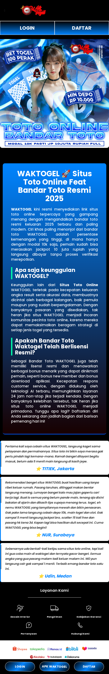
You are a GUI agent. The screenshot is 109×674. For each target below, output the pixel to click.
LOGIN (27, 28)
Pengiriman (54, 616)
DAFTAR (81, 28)
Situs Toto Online (79, 284)
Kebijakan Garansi (89, 616)
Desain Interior (20, 616)
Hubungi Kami (80, 633)
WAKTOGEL (21, 209)
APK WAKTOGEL (54, 666)
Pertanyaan (29, 633)
